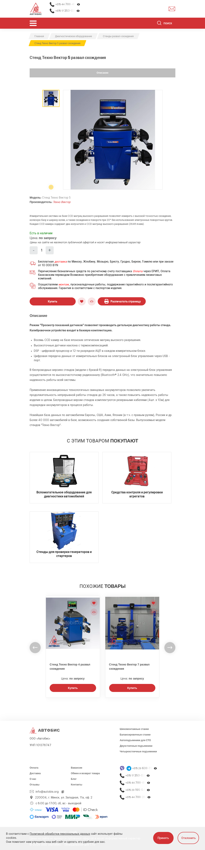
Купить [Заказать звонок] (73, 688)
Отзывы (34, 784)
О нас (33, 779)
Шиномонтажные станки (134, 729)
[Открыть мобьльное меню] (33, 23)
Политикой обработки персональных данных (60, 834)
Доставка (35, 773)
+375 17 (67, 10)
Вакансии (76, 768)
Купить (52, 301)
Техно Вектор (61, 202)
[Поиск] (166, 24)
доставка (60, 261)
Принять (163, 838)
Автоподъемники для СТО (135, 740)
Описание (103, 73)
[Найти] (159, 24)
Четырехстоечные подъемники (138, 751)
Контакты (76, 784)
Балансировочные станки (135, 734)
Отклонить (188, 838)
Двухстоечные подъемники (136, 746)
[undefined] (35, 647)
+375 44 (67, 4)
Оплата (138, 271)
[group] (113, 140)
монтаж (63, 284)
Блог (73, 779)
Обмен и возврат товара (85, 773)
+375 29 (144, 768)
